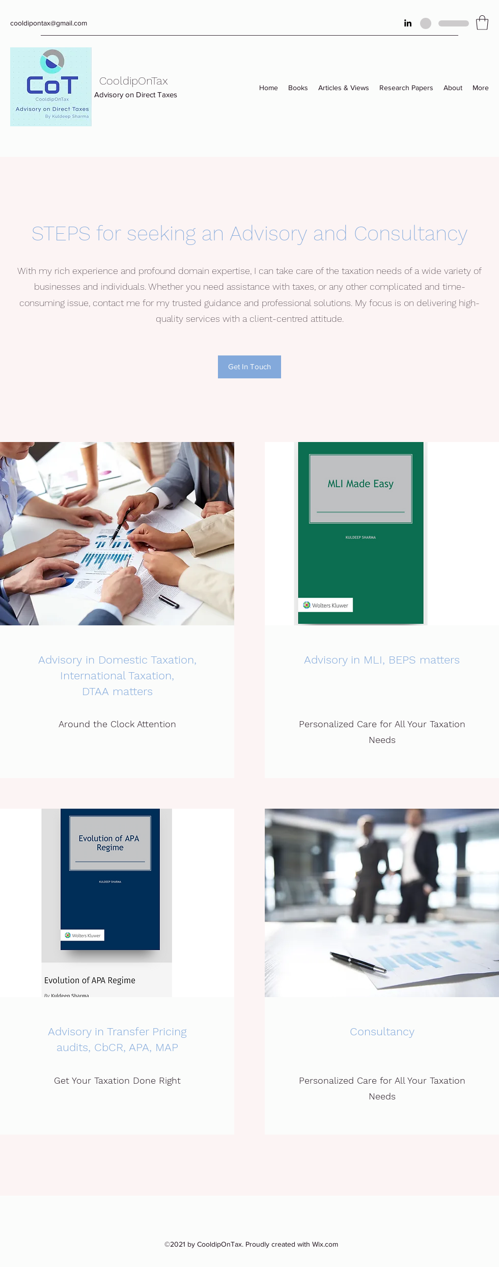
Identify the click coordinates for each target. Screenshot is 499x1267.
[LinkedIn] (408, 23)
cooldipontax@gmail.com (48, 23)
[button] (482, 22)
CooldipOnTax (133, 80)
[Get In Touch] (249, 366)
